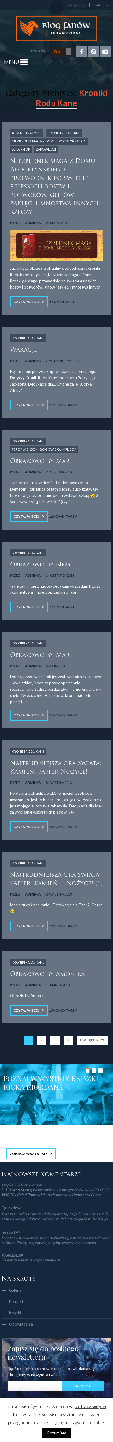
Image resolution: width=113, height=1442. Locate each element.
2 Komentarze (62, 607)
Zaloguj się (75, 5)
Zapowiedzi (46, 149)
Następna (89, 1040)
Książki (15, 1312)
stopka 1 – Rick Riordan (22, 1185)
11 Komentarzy (63, 405)
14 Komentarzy (63, 715)
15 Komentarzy (63, 827)
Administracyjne (27, 133)
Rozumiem (56, 1432)
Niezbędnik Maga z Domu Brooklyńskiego (49, 141)
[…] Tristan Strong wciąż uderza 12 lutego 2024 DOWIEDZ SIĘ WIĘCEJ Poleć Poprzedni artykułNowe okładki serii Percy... (56, 1192)
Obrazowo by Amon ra (47, 974)
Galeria (15, 1290)
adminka (33, 223)
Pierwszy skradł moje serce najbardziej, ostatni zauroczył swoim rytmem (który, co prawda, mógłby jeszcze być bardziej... (56, 1240)
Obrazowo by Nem (40, 565)
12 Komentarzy (63, 516)
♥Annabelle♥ (12, 1255)
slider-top (21, 149)
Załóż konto (103, 5)
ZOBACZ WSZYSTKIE (28, 1153)
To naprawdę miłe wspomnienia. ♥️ (31, 1260)
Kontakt (16, 1301)
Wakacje (23, 350)
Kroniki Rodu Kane (64, 133)
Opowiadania (21, 1324)
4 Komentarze (62, 302)
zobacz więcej (90, 1406)
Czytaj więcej (26, 302)
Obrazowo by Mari (41, 461)
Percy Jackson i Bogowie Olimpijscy (44, 449)
